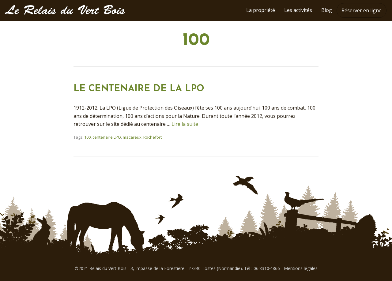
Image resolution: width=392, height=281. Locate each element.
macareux (132, 137)
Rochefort (152, 137)
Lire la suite (185, 124)
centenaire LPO (106, 137)
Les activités (298, 10)
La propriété (260, 10)
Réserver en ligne (361, 10)
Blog (326, 10)
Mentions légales (301, 268)
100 (87, 137)
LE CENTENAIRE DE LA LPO (139, 89)
